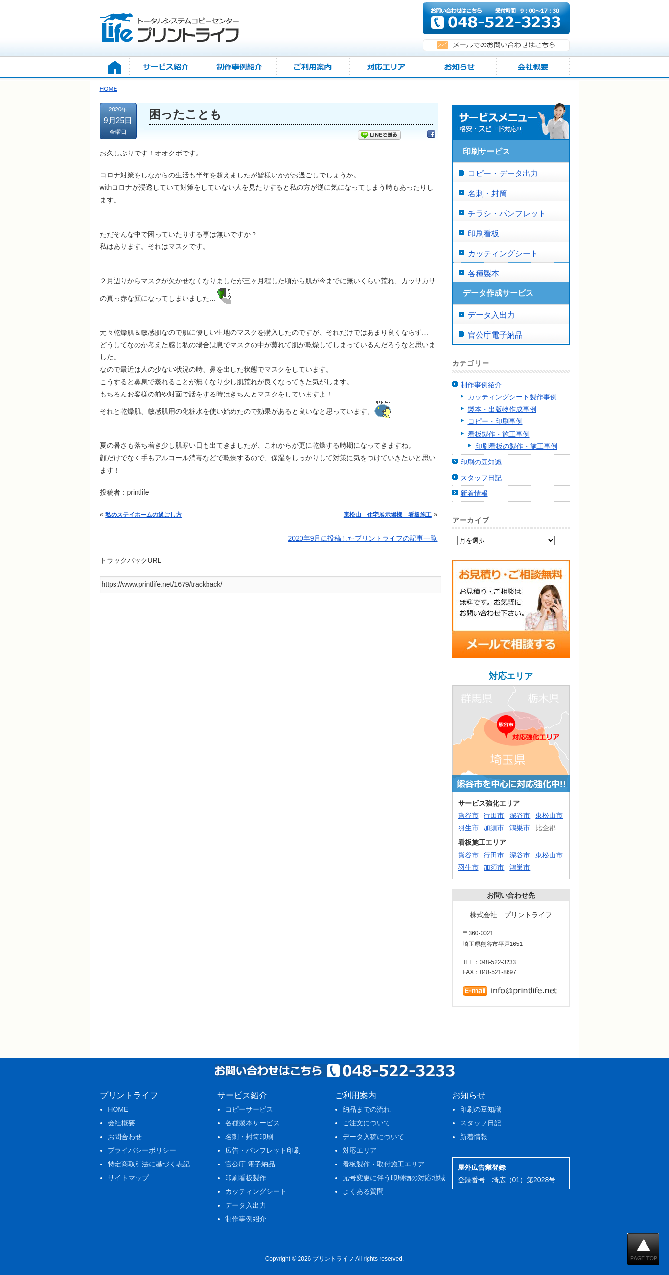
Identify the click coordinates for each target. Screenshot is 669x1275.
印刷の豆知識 (481, 462)
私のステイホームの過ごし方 (143, 514)
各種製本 (483, 273)
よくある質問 (363, 1191)
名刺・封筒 (487, 193)
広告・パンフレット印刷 (262, 1150)
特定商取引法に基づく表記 (149, 1164)
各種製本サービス (252, 1123)
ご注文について (367, 1123)
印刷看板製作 (245, 1178)
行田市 (494, 815)
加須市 (494, 828)
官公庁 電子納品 (250, 1164)
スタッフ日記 (481, 478)
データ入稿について (373, 1137)
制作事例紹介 (481, 385)
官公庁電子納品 (495, 335)
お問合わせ (125, 1137)
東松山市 (549, 815)
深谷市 (519, 815)
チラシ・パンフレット (507, 213)
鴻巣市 (519, 828)
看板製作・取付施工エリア (384, 1164)
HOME (118, 1109)
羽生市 (468, 828)
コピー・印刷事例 (495, 421)
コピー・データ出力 (503, 173)
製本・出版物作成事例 (502, 409)
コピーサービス (249, 1109)
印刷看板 (483, 233)
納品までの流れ (367, 1109)
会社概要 (121, 1123)
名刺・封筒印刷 (249, 1137)
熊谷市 (468, 815)
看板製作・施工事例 (499, 434)
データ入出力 (491, 315)
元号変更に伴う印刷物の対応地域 (394, 1178)
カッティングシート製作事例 (512, 397)
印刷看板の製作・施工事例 (516, 446)
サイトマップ (128, 1178)
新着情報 (474, 493)
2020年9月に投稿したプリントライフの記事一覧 (363, 538)
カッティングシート (503, 253)
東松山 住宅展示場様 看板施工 (388, 514)
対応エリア (360, 1150)
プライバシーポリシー (142, 1150)
